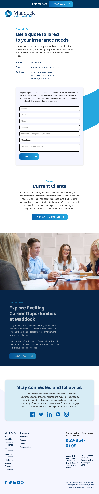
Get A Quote (59, 4)
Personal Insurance (9, 455)
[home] (20, 13)
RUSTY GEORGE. (87, 487)
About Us (24, 436)
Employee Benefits (9, 437)
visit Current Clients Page (48, 218)
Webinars (9, 470)
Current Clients (26, 447)
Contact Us (24, 440)
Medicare (9, 460)
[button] (91, 14)
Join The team (21, 359)
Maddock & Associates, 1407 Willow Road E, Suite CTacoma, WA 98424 (72, 462)
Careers (23, 444)
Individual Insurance (9, 443)
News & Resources (9, 465)
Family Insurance (9, 449)
